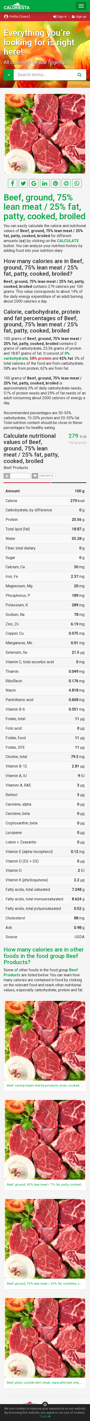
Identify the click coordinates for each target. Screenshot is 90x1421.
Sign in (60, 16)
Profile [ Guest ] (17, 16)
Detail (45, 1416)
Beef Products (16, 467)
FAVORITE (43, 476)
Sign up (79, 16)
